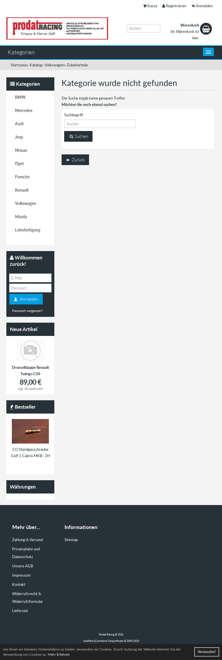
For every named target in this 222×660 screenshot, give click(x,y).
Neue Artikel (23, 329)
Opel (19, 163)
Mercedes (23, 110)
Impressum (21, 575)
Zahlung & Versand (27, 539)
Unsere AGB (22, 566)
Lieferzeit (20, 610)
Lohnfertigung (27, 229)
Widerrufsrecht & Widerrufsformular (27, 597)
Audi (19, 123)
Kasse (150, 5)
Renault (22, 190)
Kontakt (18, 584)
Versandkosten (33, 388)
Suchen (78, 136)
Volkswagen (25, 203)
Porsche (22, 176)
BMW (20, 97)
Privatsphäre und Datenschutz (26, 553)
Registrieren (174, 5)
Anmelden (202, 5)
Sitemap (71, 539)
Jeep (19, 136)
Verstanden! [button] (207, 652)
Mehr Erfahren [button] (59, 654)
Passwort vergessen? (27, 311)
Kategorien (21, 51)
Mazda (21, 216)
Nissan (21, 150)
